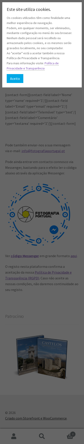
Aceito (15, 78)
